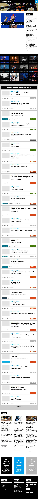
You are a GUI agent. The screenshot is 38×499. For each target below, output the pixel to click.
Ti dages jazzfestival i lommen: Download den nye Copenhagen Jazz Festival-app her (19, 424)
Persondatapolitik (4, 488)
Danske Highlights (5, 203)
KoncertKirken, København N (16, 94)
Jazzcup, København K (14, 167)
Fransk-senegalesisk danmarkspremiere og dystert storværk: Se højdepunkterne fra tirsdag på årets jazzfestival (31, 45)
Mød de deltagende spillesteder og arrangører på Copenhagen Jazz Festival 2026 (30, 425)
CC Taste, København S (14, 135)
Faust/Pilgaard (14, 398)
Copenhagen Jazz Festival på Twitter (30, 484)
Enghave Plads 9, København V (16, 242)
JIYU (11, 144)
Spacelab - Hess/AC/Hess (16, 113)
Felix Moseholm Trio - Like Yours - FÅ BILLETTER (22, 313)
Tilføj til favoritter (10, 98)
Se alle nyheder (30, 50)
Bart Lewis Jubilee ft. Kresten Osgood (20, 103)
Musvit (12, 188)
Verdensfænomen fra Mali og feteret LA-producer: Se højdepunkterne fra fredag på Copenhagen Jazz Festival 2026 (31, 20)
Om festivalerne (4, 484)
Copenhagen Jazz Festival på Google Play (31, 492)
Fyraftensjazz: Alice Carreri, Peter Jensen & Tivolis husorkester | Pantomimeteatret (23, 209)
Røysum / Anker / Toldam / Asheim (19, 251)
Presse (2, 486)
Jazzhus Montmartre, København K (17, 314)
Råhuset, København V (22, 389)
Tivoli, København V (14, 211)
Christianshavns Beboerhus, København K (18, 252)
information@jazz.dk (18, 491)
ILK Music (12, 221)
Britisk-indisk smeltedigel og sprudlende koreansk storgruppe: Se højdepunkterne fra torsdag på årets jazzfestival (31, 28)
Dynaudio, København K (14, 347)
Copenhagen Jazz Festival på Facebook (27, 484)
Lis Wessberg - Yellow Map (17, 261)
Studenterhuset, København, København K (18, 231)
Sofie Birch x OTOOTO (15, 282)
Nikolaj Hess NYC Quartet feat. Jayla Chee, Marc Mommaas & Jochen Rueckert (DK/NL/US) (22, 324)
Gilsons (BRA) (13, 356)
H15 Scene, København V (15, 199)
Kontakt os (3, 487)
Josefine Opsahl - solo (16, 292)
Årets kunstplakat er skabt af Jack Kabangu (6, 423)
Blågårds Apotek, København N (16, 368)
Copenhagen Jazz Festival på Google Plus (32, 484)
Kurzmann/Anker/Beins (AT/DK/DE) (19, 93)
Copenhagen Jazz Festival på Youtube (27, 486)
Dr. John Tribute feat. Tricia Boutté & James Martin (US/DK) (23, 155)
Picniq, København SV (14, 263)
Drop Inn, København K (14, 157)
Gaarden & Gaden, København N (16, 115)
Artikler (4, 413)
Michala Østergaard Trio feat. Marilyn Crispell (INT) (22, 335)
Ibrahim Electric (14, 303)
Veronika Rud (13, 240)
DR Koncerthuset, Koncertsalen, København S (19, 358)
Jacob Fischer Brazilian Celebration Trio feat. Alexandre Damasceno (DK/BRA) (21, 177)
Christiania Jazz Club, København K (17, 104)
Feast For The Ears (14, 389)
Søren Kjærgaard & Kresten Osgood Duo (20, 134)
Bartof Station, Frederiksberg (16, 326)
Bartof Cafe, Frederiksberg (15, 179)
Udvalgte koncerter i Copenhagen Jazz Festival (19, 87)
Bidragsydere (3, 485)
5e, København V (18, 221)
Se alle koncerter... (19, 406)
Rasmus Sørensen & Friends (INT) (18, 367)
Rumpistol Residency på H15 (17, 198)
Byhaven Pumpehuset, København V (17, 125)
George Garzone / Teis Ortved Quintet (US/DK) (22, 346)
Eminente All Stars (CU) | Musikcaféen (20, 377)
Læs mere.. (4, 446)
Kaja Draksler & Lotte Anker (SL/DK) (19, 220)
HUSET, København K (14, 378)
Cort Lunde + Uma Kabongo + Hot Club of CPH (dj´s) (23, 230)
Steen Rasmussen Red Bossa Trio (18, 166)
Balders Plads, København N (15, 146)
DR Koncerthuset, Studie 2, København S (18, 294)
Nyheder (29, 14)
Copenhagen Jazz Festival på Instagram (35, 484)
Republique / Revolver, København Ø (17, 304)
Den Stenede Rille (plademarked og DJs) (20, 124)
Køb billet (33, 161)
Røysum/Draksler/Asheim (17, 387)
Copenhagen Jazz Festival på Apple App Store (27, 492)
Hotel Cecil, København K (15, 283)
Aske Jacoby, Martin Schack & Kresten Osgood (22, 272)
